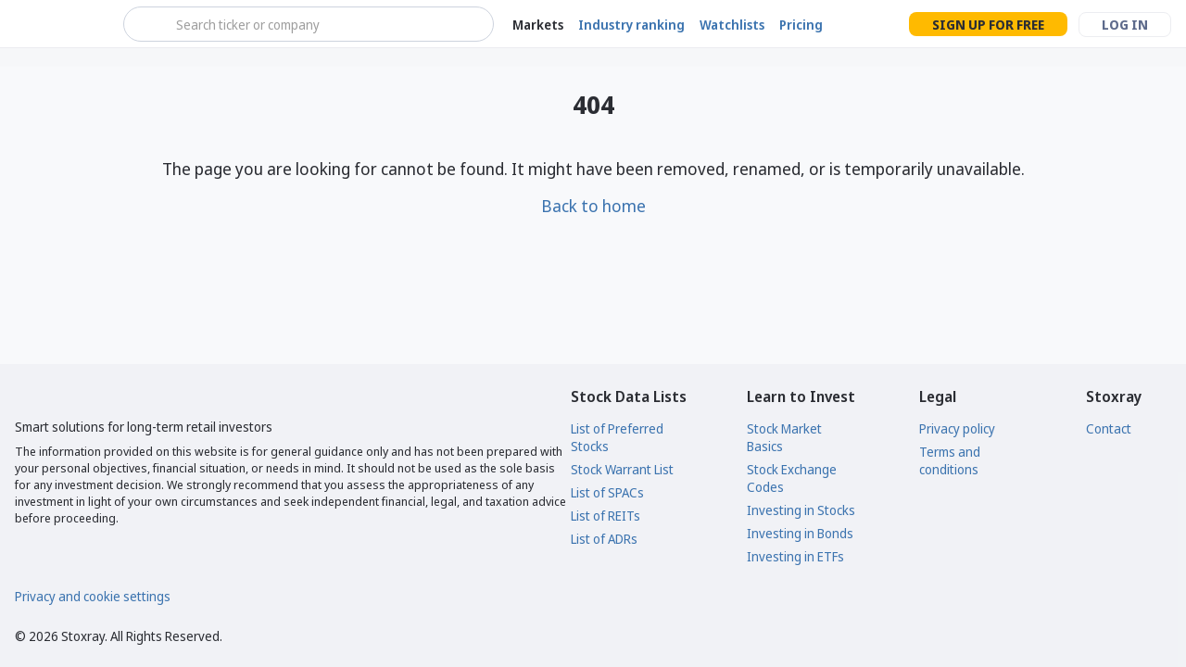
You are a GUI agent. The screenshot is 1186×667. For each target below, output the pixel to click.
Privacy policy (957, 428)
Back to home (593, 206)
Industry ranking (631, 24)
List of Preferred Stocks (617, 437)
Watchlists (732, 24)
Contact (1108, 428)
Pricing (801, 24)
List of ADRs (604, 538)
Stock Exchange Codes (792, 478)
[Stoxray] (60, 24)
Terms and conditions (949, 460)
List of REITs (605, 515)
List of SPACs (607, 492)
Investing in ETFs (795, 556)
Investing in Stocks (801, 510)
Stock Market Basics (784, 437)
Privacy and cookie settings (92, 596)
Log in (1125, 24)
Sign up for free (988, 24)
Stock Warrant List (622, 469)
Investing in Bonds (800, 533)
